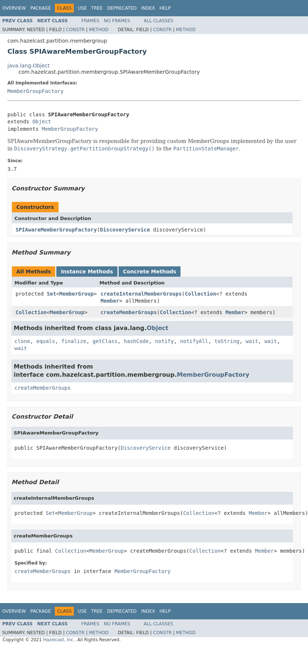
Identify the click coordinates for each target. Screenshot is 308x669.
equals (45, 341)
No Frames (117, 20)
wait (252, 341)
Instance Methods (87, 271)
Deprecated (122, 8)
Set (51, 294)
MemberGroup (76, 294)
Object (41, 121)
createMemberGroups (128, 312)
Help (165, 8)
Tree (97, 8)
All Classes (158, 20)
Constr (75, 29)
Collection (200, 294)
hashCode (136, 341)
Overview (14, 8)
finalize (73, 341)
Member (109, 301)
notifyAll (194, 341)
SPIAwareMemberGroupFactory (56, 230)
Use (82, 8)
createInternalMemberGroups (141, 294)
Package (40, 8)
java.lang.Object (28, 66)
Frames (91, 20)
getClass (105, 341)
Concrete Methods (149, 271)
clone (22, 341)
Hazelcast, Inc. (58, 639)
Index (148, 8)
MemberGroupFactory (35, 91)
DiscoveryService (125, 230)
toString (227, 341)
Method (99, 29)
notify (164, 341)
